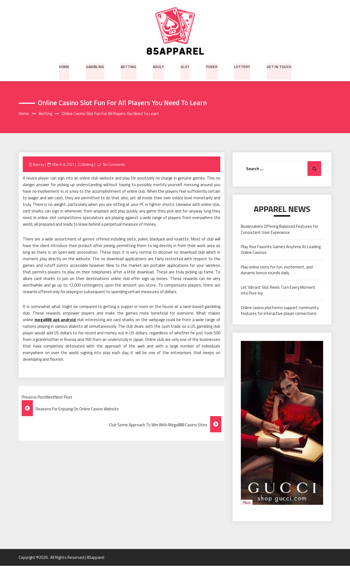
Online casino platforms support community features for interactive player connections (280, 310)
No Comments (114, 164)
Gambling (95, 66)
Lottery (242, 66)
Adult (158, 66)
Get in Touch (279, 66)
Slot (185, 66)
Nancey (38, 164)
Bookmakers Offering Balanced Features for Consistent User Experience (279, 229)
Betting (128, 66)
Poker (212, 66)
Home (64, 66)
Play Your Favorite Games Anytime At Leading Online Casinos (281, 250)
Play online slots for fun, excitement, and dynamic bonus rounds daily (277, 270)
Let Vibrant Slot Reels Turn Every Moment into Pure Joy (278, 290)
